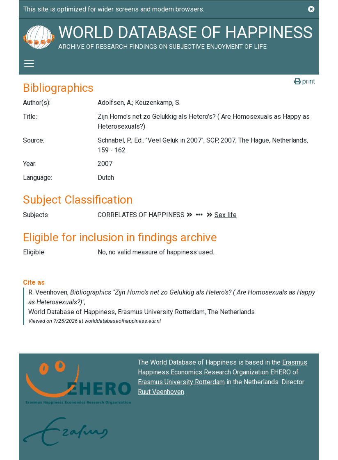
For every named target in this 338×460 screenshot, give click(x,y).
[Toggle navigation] (29, 63)
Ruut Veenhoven (161, 392)
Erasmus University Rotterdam (181, 382)
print (304, 81)
